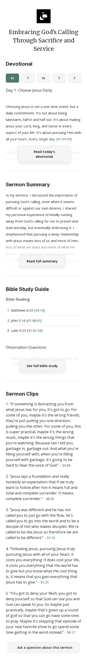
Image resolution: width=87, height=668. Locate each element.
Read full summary (42, 261)
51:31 (51, 538)
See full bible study (42, 366)
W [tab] (43, 78)
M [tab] (12, 78)
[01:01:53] (34, 330)
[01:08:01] (34, 320)
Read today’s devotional (44, 154)
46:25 (50, 499)
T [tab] (28, 78)
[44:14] (39, 310)
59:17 (71, 632)
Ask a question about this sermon (44, 647)
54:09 (66, 465)
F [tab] (74, 78)
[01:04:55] (64, 139)
